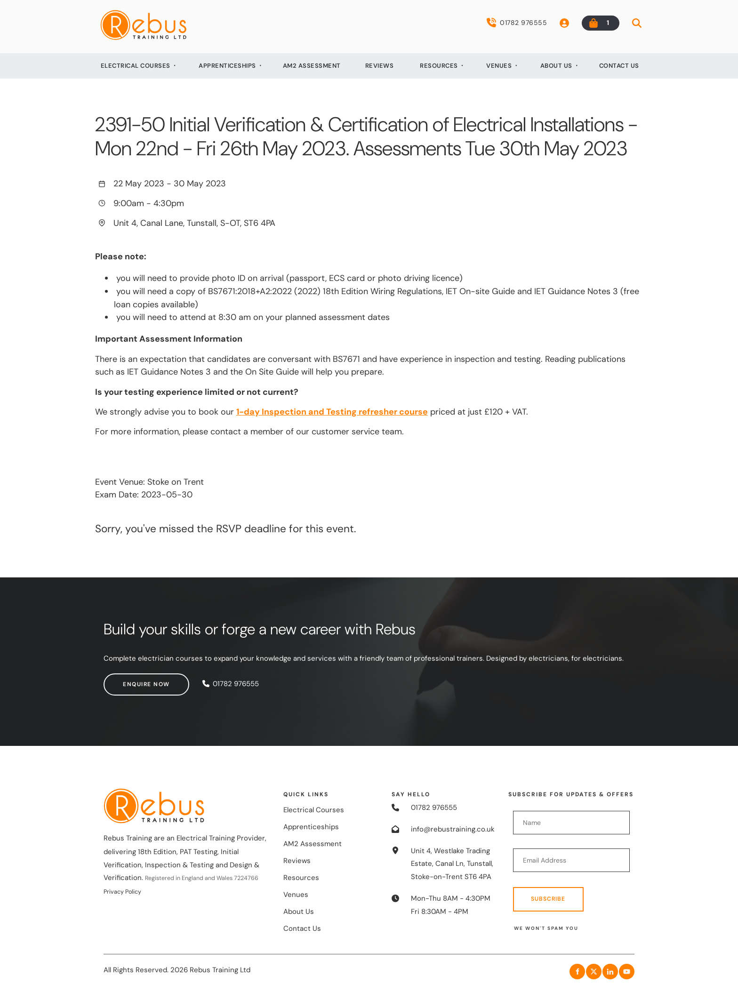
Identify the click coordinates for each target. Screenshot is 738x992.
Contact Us (619, 66)
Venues (499, 66)
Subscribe (548, 899)
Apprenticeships (227, 66)
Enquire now (127, 679)
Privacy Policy (122, 892)
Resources (439, 66)
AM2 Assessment (312, 66)
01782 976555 (517, 22)
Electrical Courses (135, 66)
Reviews (379, 66)
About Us (556, 66)
